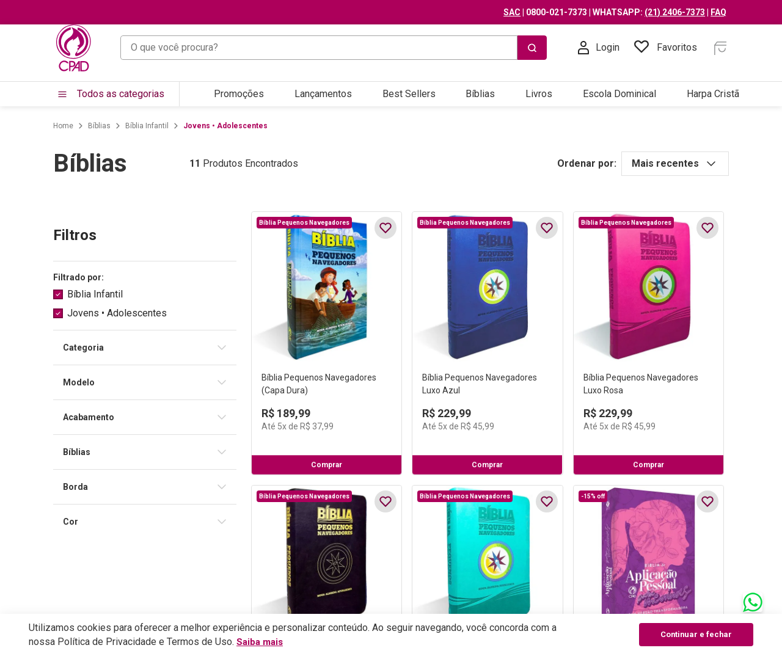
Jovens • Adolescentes (215, 126)
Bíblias (89, 126)
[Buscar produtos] (545, 47)
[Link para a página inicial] (53, 126)
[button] (134, 277)
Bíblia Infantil (136, 126)
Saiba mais (261, 641)
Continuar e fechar (699, 634)
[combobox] (334, 47)
